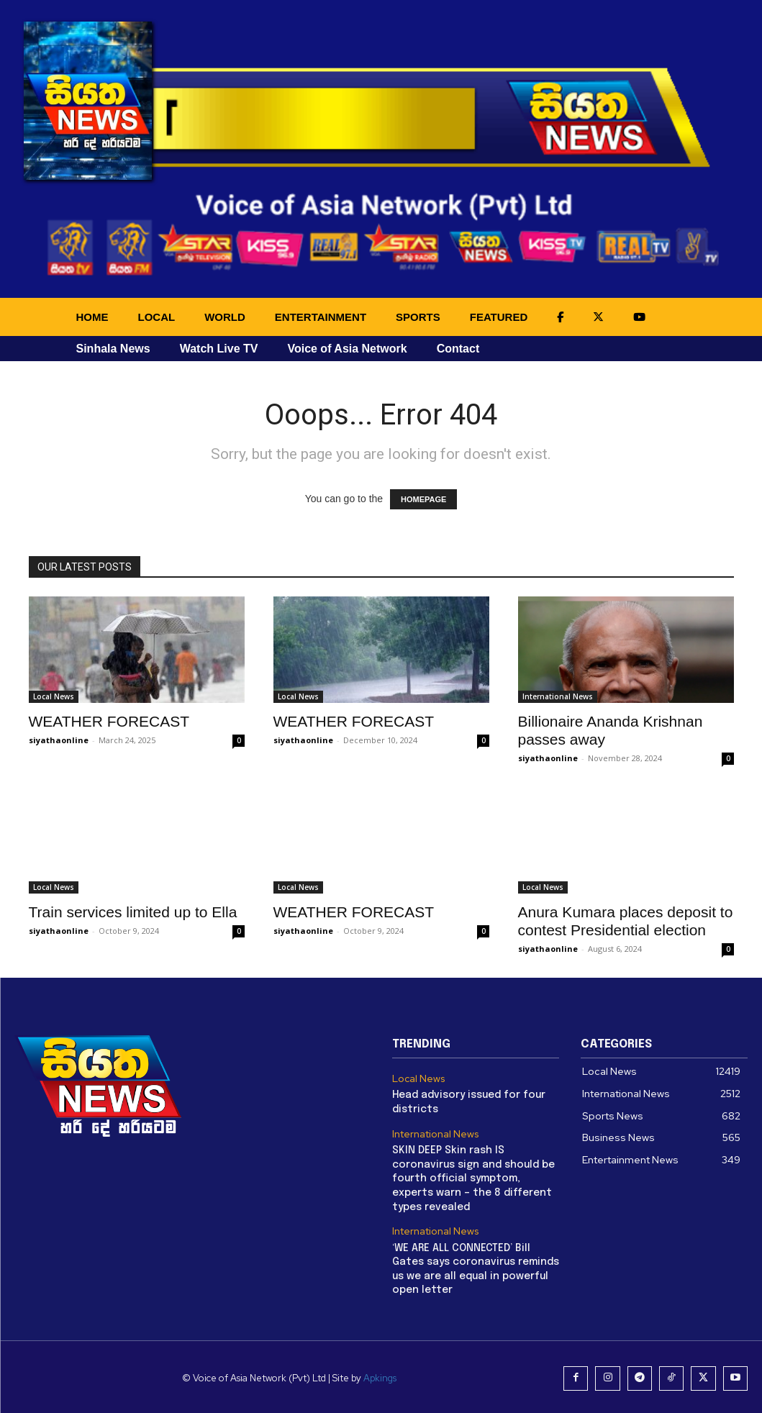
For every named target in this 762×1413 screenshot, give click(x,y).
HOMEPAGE (423, 499)
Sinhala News (113, 348)
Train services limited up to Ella (133, 912)
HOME (92, 317)
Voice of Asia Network (347, 348)
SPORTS (418, 317)
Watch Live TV (219, 348)
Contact (458, 348)
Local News (53, 696)
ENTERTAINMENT (320, 317)
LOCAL (157, 317)
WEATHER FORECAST (109, 721)
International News (557, 696)
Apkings (383, 1376)
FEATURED (499, 317)
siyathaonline (59, 740)
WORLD (224, 317)
